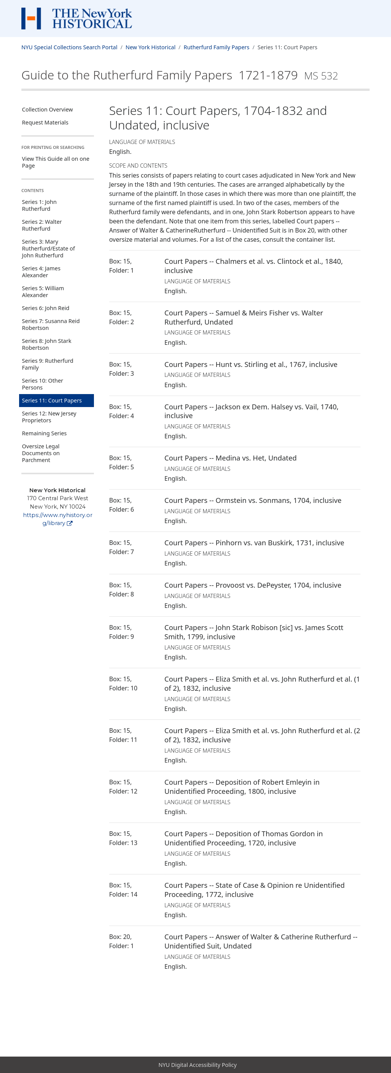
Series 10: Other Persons (42, 384)
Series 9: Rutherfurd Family (48, 364)
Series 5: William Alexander (43, 291)
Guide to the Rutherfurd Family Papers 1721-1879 (179, 74)
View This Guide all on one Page (56, 162)
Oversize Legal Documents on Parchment (41, 453)
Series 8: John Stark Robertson (46, 344)
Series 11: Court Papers (52, 400)
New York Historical (151, 47)
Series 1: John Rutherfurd (39, 205)
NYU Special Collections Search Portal (69, 47)
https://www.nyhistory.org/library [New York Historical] (57, 519)
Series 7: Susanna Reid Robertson (51, 324)
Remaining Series (44, 433)
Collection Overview (47, 109)
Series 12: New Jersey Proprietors (49, 417)
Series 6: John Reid (45, 308)
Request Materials (45, 122)
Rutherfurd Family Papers (216, 47)
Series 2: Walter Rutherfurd (42, 225)
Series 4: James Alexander (41, 272)
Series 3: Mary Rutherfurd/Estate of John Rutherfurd (48, 248)
